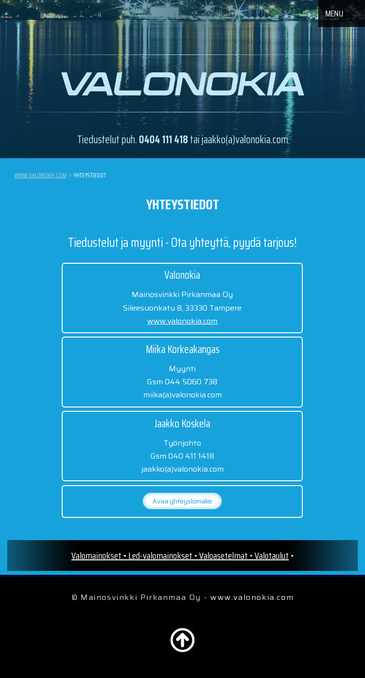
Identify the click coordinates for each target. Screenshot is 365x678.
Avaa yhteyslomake (182, 501)
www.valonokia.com (40, 175)
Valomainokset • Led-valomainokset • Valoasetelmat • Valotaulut (180, 555)
